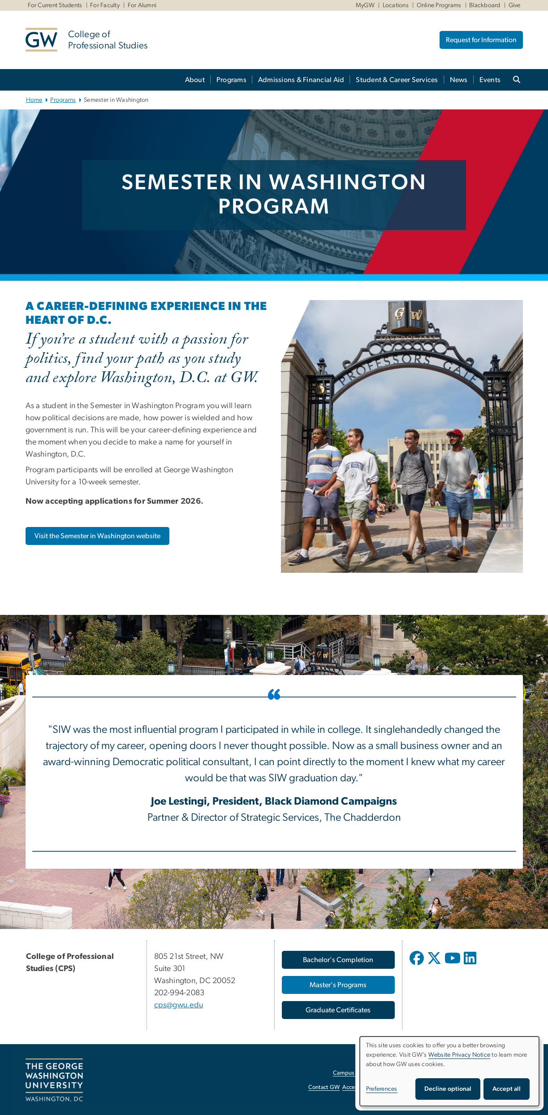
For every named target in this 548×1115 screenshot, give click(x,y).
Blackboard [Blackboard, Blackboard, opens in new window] (485, 5)
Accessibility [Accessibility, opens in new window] (358, 1087)
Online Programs (439, 5)
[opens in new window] (418, 964)
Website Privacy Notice (459, 1055)
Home (34, 100)
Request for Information (481, 40)
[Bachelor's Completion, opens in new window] (338, 960)
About (195, 79)
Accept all (506, 1089)
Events (490, 79)
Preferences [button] (381, 1089)
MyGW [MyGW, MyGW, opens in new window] (365, 5)
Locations (396, 5)
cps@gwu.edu (178, 1005)
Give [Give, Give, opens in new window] (515, 5)
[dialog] (449, 1071)
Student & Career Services (397, 79)
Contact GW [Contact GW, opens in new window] (324, 1087)
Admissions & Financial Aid (301, 79)
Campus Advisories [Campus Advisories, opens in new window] (357, 1073)
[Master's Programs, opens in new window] (338, 985)
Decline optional (447, 1089)
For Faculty (105, 5)
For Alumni (142, 5)
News (459, 79)
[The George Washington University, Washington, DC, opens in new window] (54, 1080)
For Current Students (55, 5)
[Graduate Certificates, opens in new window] (338, 1010)
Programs (231, 79)
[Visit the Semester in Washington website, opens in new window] (97, 536)
